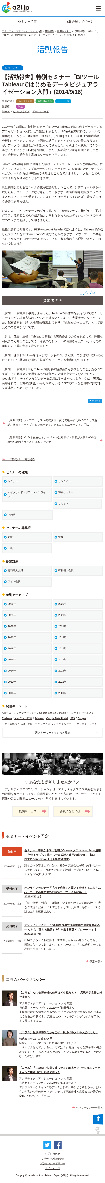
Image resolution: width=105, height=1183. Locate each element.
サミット (63, 503)
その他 (11, 514)
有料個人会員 (45, 101)
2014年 (12, 670)
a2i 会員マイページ (80, 21)
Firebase (7, 718)
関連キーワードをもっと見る (67, 732)
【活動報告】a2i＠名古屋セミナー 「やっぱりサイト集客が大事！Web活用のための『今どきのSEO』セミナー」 (51, 439)
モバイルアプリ (65, 723)
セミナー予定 (27, 21)
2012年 (12, 681)
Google (82, 718)
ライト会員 (63, 101)
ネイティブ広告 (23, 718)
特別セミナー (64, 31)
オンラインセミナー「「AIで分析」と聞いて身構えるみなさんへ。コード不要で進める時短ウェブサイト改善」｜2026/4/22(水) (62, 892)
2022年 (12, 626)
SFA (72, 718)
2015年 (62, 659)
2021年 (62, 626)
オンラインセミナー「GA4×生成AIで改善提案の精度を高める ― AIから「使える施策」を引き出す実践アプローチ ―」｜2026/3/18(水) (62, 929)
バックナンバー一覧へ (87, 1107)
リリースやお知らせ (52, 1158)
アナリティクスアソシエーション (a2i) (22, 31)
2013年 (62, 670)
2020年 (12, 637)
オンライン (64, 481)
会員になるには (75, 811)
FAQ (22, 723)
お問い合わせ (52, 1153)
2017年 (62, 648)
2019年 (62, 637)
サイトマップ (52, 1168)
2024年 (12, 614)
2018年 (12, 648)
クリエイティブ (85, 723)
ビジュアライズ (21, 111)
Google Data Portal (57, 718)
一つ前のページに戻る (18, 459)
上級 (10, 548)
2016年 (12, 659)
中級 (60, 536)
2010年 (12, 693)
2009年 (62, 693)
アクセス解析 (9, 723)
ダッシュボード (41, 111)
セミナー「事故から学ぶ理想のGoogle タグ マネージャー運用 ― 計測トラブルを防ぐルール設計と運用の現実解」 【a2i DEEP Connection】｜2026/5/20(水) (62, 855)
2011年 (62, 681)
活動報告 (49, 31)
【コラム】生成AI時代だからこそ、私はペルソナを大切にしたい (58, 1032)
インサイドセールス (80, 712)
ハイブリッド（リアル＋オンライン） (27, 494)
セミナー (13, 481)
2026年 (12, 603)
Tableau (6, 111)
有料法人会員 (25, 101)
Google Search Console (52, 712)
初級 (20, 106)
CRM (51, 723)
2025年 (62, 603)
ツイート (95, 401)
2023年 (62, 614)
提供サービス (33, 811)
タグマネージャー (26, 712)
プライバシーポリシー (52, 1163)
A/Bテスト (8, 712)
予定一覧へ (94, 961)
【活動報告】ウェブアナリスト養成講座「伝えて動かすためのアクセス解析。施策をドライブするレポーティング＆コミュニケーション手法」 (52, 422)
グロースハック (36, 723)
